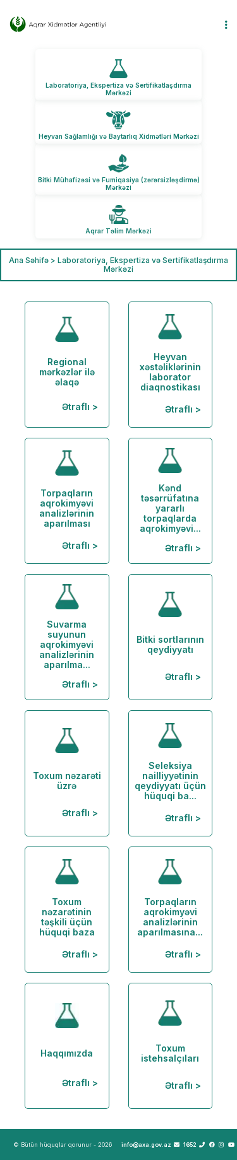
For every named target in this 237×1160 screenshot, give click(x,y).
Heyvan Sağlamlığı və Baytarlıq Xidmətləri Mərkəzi (119, 136)
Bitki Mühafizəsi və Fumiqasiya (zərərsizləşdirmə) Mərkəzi (119, 183)
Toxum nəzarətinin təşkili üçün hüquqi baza (67, 909)
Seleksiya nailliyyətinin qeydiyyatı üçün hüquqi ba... (170, 773)
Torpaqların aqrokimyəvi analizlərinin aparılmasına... (170, 909)
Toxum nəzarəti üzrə (67, 773)
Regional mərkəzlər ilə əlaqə (67, 364)
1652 (194, 1144)
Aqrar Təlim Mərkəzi (118, 231)
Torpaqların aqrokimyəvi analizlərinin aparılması (67, 500)
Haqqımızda (67, 1045)
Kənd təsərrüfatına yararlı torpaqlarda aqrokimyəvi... (170, 500)
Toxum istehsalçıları (170, 1045)
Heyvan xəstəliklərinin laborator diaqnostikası (170, 364)
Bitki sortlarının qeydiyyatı (170, 637)
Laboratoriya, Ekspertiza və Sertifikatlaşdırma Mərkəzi (118, 89)
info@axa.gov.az (150, 1144)
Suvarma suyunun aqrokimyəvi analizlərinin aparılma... (67, 636)
